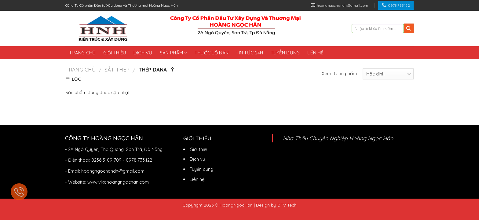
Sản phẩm (173, 53)
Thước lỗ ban (212, 53)
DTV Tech (287, 205)
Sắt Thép (117, 69)
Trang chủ (82, 53)
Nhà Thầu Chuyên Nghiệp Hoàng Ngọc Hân (338, 138)
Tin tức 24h (249, 53)
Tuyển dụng (285, 53)
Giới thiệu (114, 53)
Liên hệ (315, 53)
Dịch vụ (142, 53)
